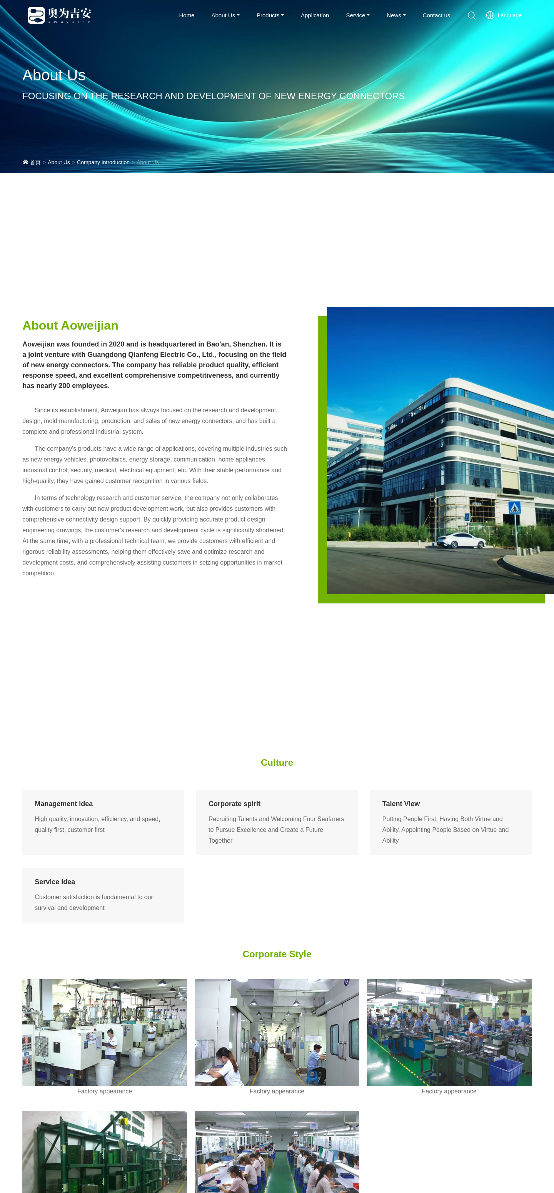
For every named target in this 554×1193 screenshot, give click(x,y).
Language (504, 15)
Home (186, 15)
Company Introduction (103, 162)
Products (268, 15)
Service (355, 15)
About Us (223, 15)
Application (315, 15)
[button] (471, 15)
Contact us (437, 15)
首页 (31, 162)
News (394, 15)
